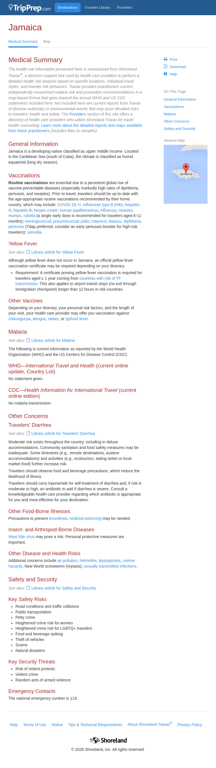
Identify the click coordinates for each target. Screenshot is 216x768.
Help (170, 74)
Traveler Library (97, 7)
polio (85, 221)
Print (170, 59)
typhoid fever (76, 319)
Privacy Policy (190, 724)
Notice (57, 724)
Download (175, 66)
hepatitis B (22, 210)
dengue (39, 319)
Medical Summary (23, 41)
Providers (125, 7)
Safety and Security (179, 129)
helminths (88, 560)
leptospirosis (109, 560)
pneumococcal (66, 221)
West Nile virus (21, 536)
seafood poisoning (86, 518)
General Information (180, 99)
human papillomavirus (79, 210)
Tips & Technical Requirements (95, 724)
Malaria (170, 114)
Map (46, 41)
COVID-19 (67, 204)
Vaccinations (174, 107)
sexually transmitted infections (110, 566)
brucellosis (58, 518)
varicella (34, 232)
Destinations (68, 7)
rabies (53, 319)
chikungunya (19, 319)
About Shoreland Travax (150, 724)
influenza (108, 210)
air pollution (67, 560)
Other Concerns (177, 121)
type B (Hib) (100, 204)
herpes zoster (46, 210)
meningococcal (38, 221)
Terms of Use (34, 724)
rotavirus (98, 221)
